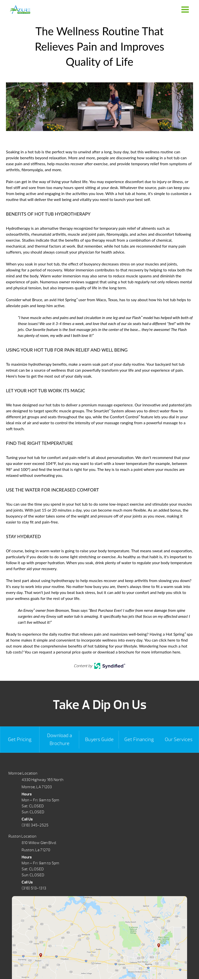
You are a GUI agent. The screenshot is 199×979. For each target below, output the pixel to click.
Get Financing (139, 739)
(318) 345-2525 (35, 825)
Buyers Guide (99, 739)
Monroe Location (22, 773)
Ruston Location (22, 836)
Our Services (179, 739)
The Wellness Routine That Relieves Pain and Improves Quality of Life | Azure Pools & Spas (20, 9)
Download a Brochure (59, 739)
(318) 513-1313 (34, 888)
